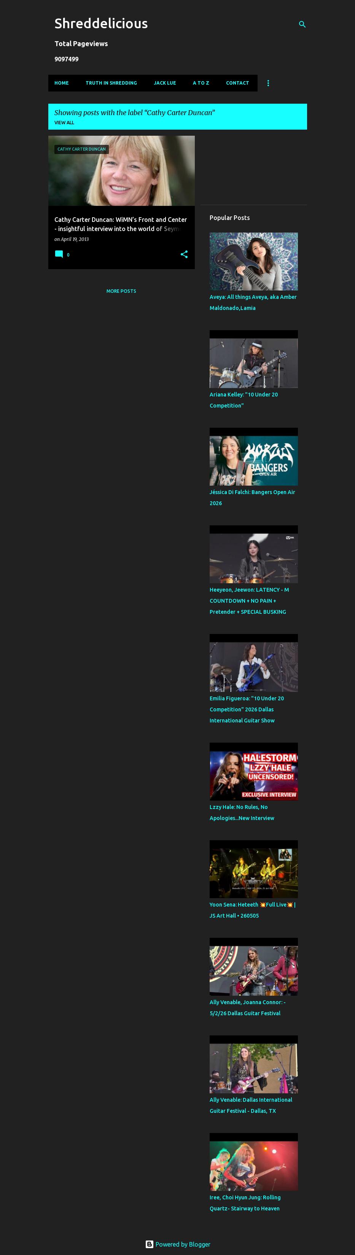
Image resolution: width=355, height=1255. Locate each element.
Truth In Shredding (111, 82)
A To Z (201, 82)
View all (64, 122)
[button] (184, 255)
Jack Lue (165, 82)
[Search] (302, 24)
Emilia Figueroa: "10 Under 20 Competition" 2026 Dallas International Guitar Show (247, 709)
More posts (121, 291)
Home (61, 82)
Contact (237, 82)
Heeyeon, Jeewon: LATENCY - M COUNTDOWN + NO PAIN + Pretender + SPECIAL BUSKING (249, 601)
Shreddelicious (101, 23)
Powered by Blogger (177, 1244)
